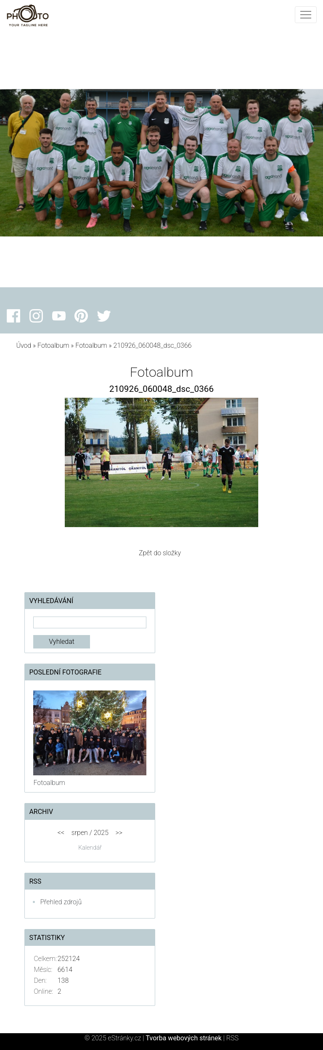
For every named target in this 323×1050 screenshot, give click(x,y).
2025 (101, 833)
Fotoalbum (53, 345)
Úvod (23, 345)
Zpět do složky (160, 553)
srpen (79, 833)
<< (61, 833)
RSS (232, 1038)
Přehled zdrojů (61, 902)
